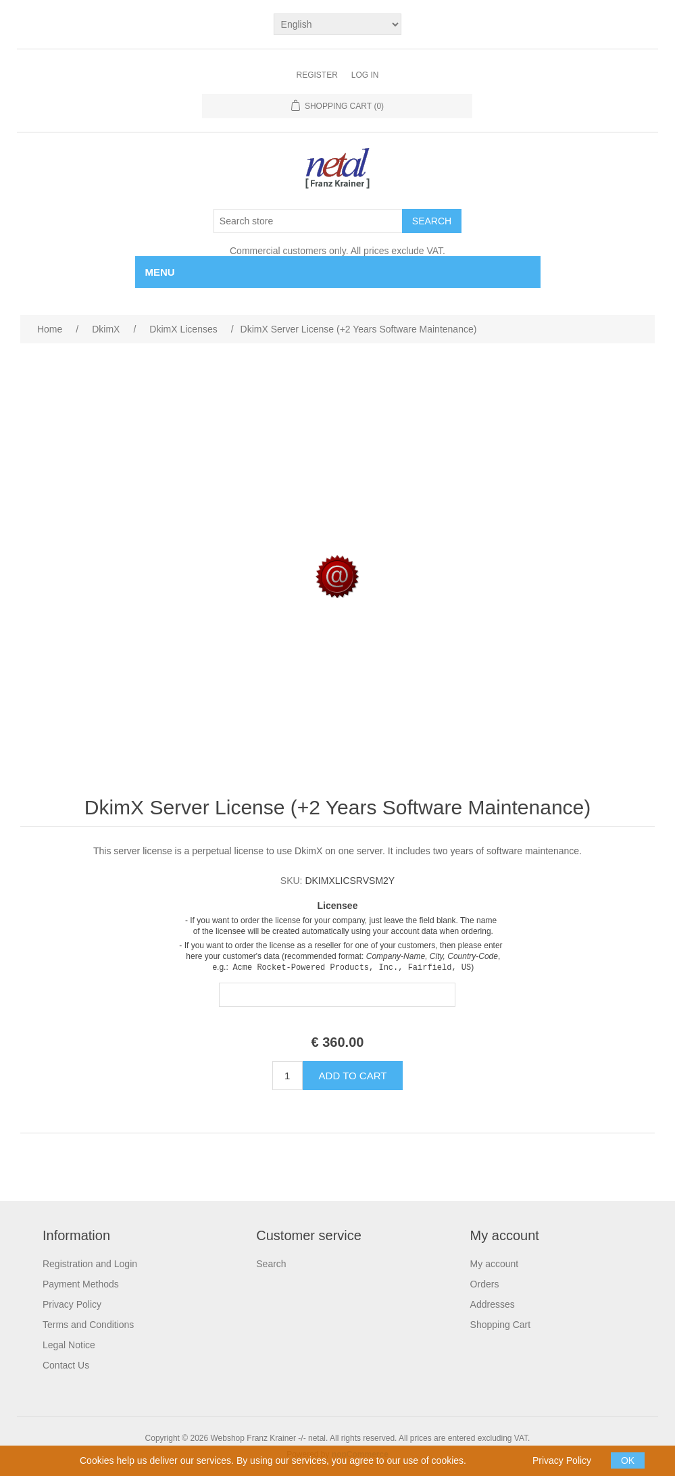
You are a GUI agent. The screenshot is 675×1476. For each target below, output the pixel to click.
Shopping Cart (500, 1324)
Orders (484, 1284)
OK (627, 1460)
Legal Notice (69, 1344)
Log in (365, 75)
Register (316, 75)
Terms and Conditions (88, 1324)
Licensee (338, 905)
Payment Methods (81, 1284)
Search (271, 1263)
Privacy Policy (72, 1304)
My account (494, 1263)
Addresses (492, 1304)
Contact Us (66, 1365)
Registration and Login (90, 1263)
